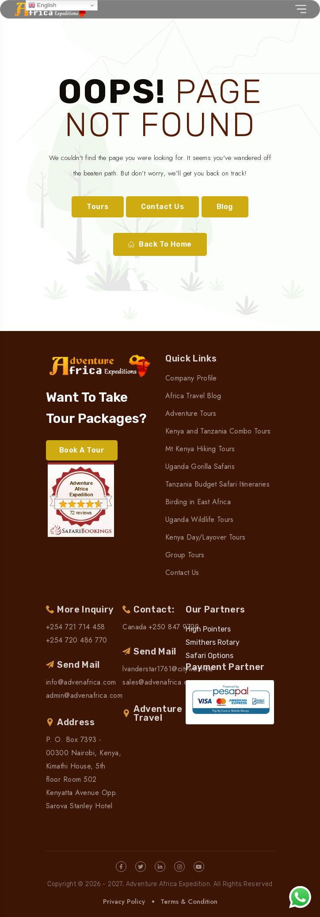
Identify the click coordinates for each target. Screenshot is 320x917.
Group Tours (185, 555)
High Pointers (208, 629)
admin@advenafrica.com (84, 695)
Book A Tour (81, 450)
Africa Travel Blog (193, 396)
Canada (134, 627)
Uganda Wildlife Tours (199, 519)
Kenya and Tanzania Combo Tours (218, 431)
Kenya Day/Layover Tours (205, 537)
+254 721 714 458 (75, 627)
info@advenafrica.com (81, 682)
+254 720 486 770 (76, 640)
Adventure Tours (191, 413)
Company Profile (191, 378)
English (42, 5)
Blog (225, 206)
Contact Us (162, 206)
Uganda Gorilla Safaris (200, 466)
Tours (97, 206)
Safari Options (209, 655)
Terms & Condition (188, 901)
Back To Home (160, 244)
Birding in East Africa (198, 502)
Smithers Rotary (213, 642)
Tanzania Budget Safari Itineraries (217, 484)
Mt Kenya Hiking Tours (200, 449)
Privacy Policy (124, 901)
